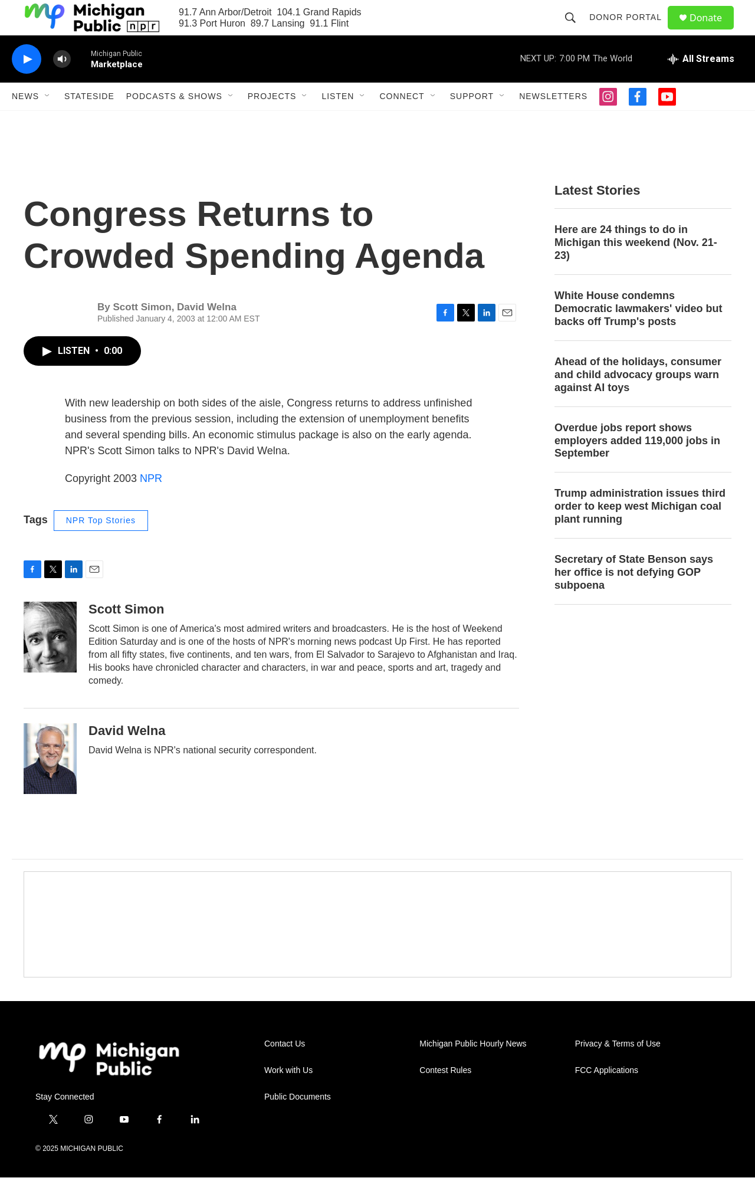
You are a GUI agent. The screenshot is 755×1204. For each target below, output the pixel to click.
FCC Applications (606, 1097)
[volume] (62, 86)
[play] (26, 86)
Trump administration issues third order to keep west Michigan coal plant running (640, 533)
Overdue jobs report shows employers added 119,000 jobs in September (637, 467)
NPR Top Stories (101, 547)
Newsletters (553, 122)
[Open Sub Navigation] (47, 122)
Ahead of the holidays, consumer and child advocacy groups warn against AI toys (637, 401)
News (25, 122)
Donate (713, 31)
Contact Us (284, 1070)
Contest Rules (445, 1097)
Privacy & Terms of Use (618, 1070)
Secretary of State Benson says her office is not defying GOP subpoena (633, 599)
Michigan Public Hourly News (472, 1070)
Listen (337, 122)
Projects (272, 122)
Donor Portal (631, 30)
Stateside (89, 122)
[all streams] (701, 85)
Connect (401, 122)
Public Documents (297, 1123)
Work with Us (288, 1097)
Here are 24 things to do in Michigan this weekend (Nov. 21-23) (635, 269)
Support (472, 122)
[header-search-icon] (575, 30)
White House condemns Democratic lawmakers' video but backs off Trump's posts (638, 335)
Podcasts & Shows (174, 122)
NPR (151, 505)
